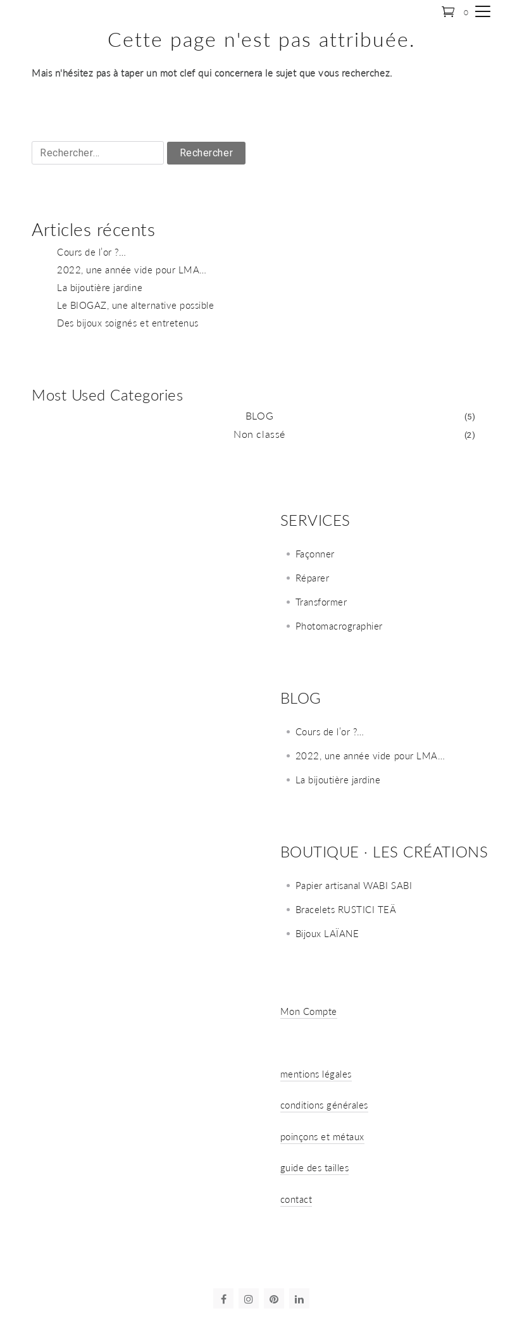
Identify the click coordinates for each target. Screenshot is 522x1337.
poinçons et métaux (322, 1136)
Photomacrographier (339, 625)
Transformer (321, 601)
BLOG (259, 415)
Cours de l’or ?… (91, 252)
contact (296, 1199)
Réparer (312, 577)
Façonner (315, 553)
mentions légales (316, 1073)
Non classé (259, 434)
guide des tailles (314, 1167)
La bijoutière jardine (99, 287)
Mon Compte (308, 1011)
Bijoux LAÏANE (327, 933)
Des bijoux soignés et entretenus (128, 322)
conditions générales (324, 1104)
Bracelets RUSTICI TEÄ (346, 909)
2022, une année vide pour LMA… (132, 269)
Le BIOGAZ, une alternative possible (135, 305)
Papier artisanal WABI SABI (354, 885)
